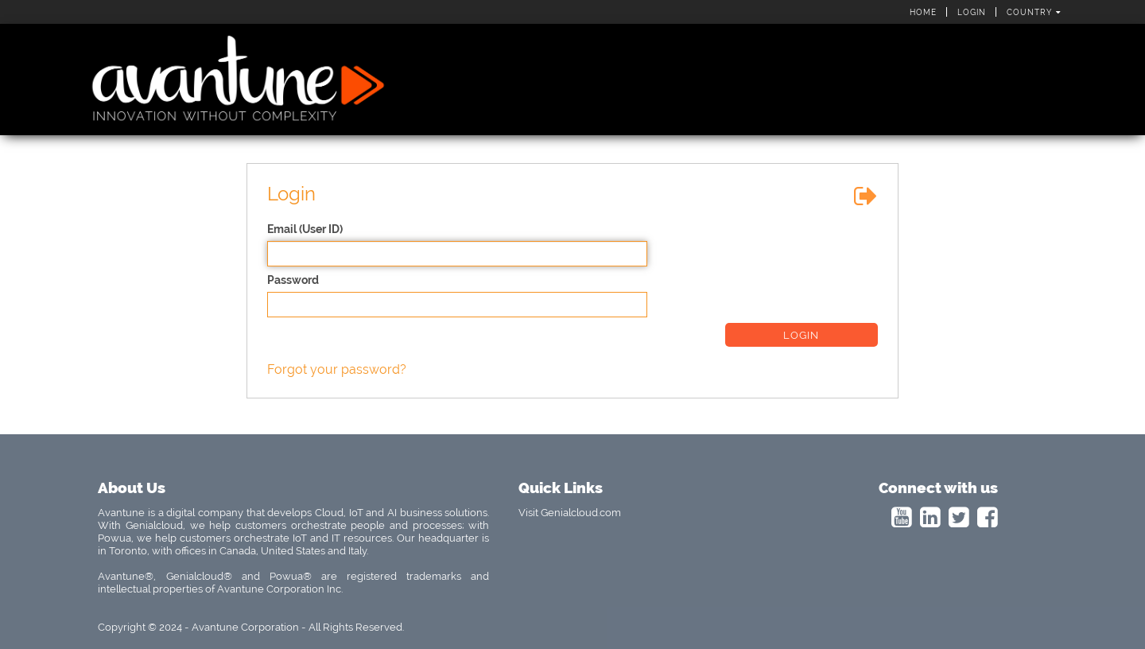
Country (1034, 12)
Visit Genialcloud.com (569, 513)
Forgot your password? (336, 369)
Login (971, 12)
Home (923, 12)
